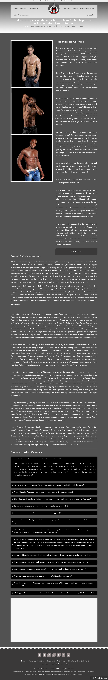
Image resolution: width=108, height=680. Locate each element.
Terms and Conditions (36, 661)
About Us (23, 8)
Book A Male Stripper (98, 678)
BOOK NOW (76, 252)
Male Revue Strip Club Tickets (79, 661)
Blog (67, 664)
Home (16, 8)
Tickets (75, 8)
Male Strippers (33, 8)
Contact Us (90, 15)
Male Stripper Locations (21, 15)
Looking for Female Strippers (52, 664)
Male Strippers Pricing (87, 8)
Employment (67, 8)
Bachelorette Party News (56, 661)
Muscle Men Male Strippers (45, 669)
